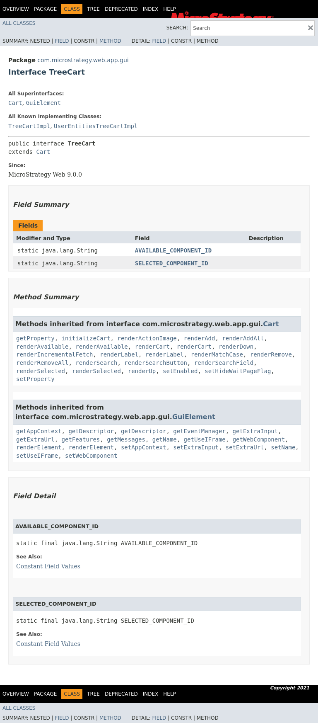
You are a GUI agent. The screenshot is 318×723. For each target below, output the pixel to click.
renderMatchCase (216, 354)
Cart (15, 102)
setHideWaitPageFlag (238, 371)
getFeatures (81, 439)
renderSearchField (223, 362)
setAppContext (143, 447)
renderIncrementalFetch (54, 354)
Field (62, 41)
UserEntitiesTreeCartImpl (95, 126)
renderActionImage (146, 338)
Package (45, 9)
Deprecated (121, 9)
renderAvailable (42, 346)
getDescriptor (91, 431)
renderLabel (119, 354)
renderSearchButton (155, 362)
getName (164, 439)
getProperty (35, 338)
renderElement (39, 447)
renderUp (142, 371)
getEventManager (199, 431)
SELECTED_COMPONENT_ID (171, 263)
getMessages (126, 439)
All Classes (18, 23)
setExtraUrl (245, 447)
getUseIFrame (205, 439)
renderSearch (96, 362)
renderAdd (199, 338)
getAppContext (39, 431)
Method (110, 41)
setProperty (35, 379)
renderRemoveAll (42, 362)
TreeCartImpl (29, 126)
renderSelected (40, 371)
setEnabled (180, 371)
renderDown (236, 346)
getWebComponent (259, 439)
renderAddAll (243, 338)
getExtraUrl (35, 439)
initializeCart (86, 338)
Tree (93, 9)
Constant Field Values (48, 566)
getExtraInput (255, 431)
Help (169, 9)
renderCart (152, 346)
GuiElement (43, 102)
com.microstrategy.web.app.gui (82, 60)
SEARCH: (177, 28)
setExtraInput (196, 447)
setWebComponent (91, 455)
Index (151, 9)
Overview (15, 9)
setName (283, 447)
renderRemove (271, 354)
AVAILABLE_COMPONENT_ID (173, 250)
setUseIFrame (37, 455)
